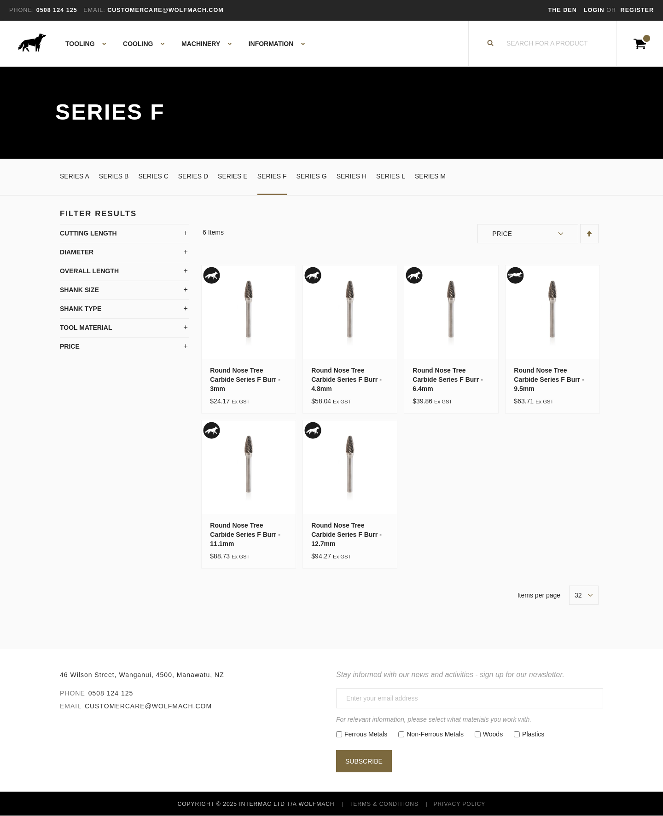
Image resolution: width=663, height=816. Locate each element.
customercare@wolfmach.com (148, 706)
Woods (493, 734)
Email (70, 706)
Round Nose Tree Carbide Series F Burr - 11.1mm (245, 534)
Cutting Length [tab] (88, 233)
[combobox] (547, 43)
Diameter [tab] (76, 252)
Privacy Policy (459, 804)
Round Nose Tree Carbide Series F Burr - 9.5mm (549, 379)
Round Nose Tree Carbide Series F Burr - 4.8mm (346, 379)
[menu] (182, 44)
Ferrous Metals (365, 734)
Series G (312, 176)
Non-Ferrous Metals (435, 734)
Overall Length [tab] (89, 271)
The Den (562, 10)
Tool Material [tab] (86, 327)
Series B (114, 176)
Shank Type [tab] (80, 308)
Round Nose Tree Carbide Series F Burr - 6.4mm (448, 379)
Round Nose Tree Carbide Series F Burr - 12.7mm (346, 534)
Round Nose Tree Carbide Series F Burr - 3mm (245, 379)
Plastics (533, 734)
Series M (430, 176)
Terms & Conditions (384, 804)
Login (595, 10)
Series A (74, 176)
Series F (272, 176)
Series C (153, 176)
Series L (390, 176)
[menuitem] (81, 43)
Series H (351, 176)
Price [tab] (70, 346)
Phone (72, 693)
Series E (233, 176)
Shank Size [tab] (79, 289)
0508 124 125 (111, 693)
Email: (94, 10)
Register (637, 10)
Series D (193, 176)
